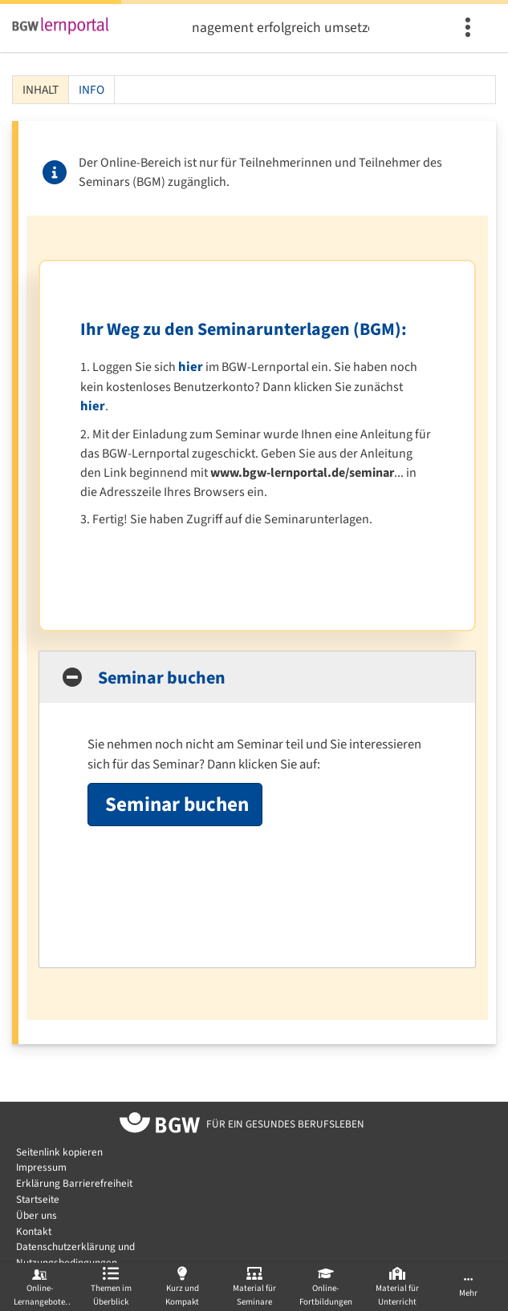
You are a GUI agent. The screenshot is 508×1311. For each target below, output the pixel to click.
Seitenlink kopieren (59, 1152)
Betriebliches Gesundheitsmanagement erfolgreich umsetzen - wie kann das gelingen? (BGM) (281, 28)
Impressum (41, 1167)
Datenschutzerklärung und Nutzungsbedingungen (75, 1254)
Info (91, 90)
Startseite (37, 1199)
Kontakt (33, 1231)
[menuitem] (470, 28)
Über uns (36, 1215)
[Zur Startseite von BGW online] (160, 1125)
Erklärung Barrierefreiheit (74, 1183)
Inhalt (36, 90)
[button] (257, 677)
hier (190, 367)
